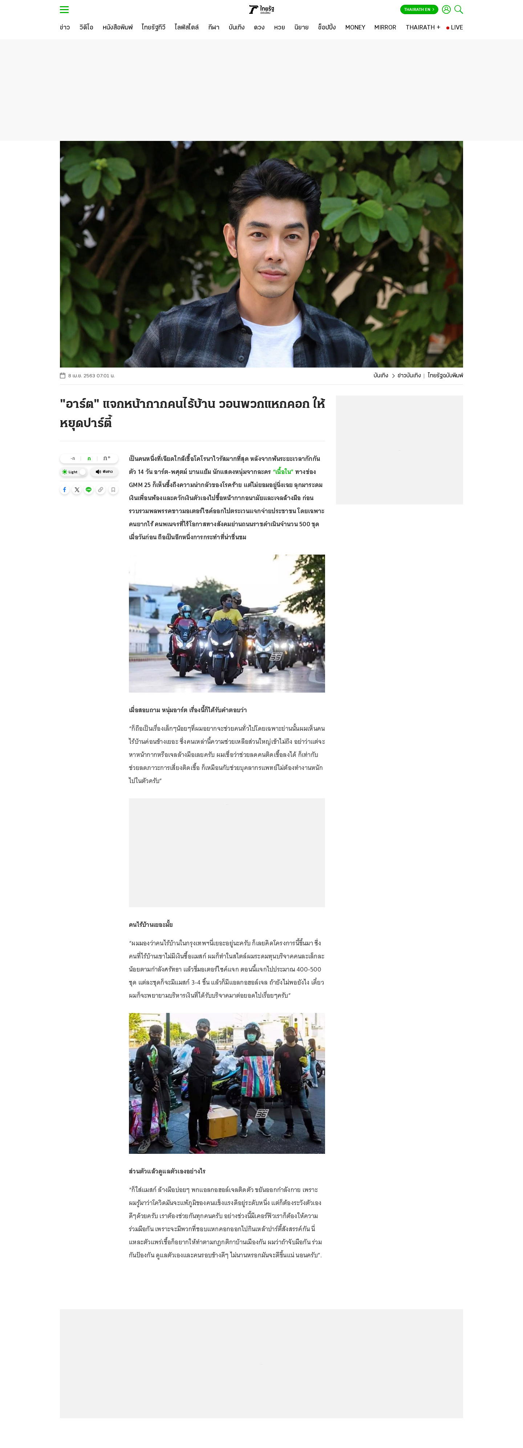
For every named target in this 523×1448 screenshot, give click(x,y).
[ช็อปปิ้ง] (327, 28)
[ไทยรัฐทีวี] (154, 28)
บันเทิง (381, 376)
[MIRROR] (385, 28)
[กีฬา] (213, 28)
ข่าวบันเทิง (409, 376)
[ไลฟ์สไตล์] (187, 28)
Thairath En (419, 10)
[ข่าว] (65, 28)
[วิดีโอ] (86, 28)
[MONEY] (355, 28)
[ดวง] (259, 28)
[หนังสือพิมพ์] (118, 28)
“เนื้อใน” (283, 471)
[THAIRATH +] (423, 28)
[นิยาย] (302, 28)
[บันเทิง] (237, 28)
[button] (64, 489)
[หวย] (279, 28)
